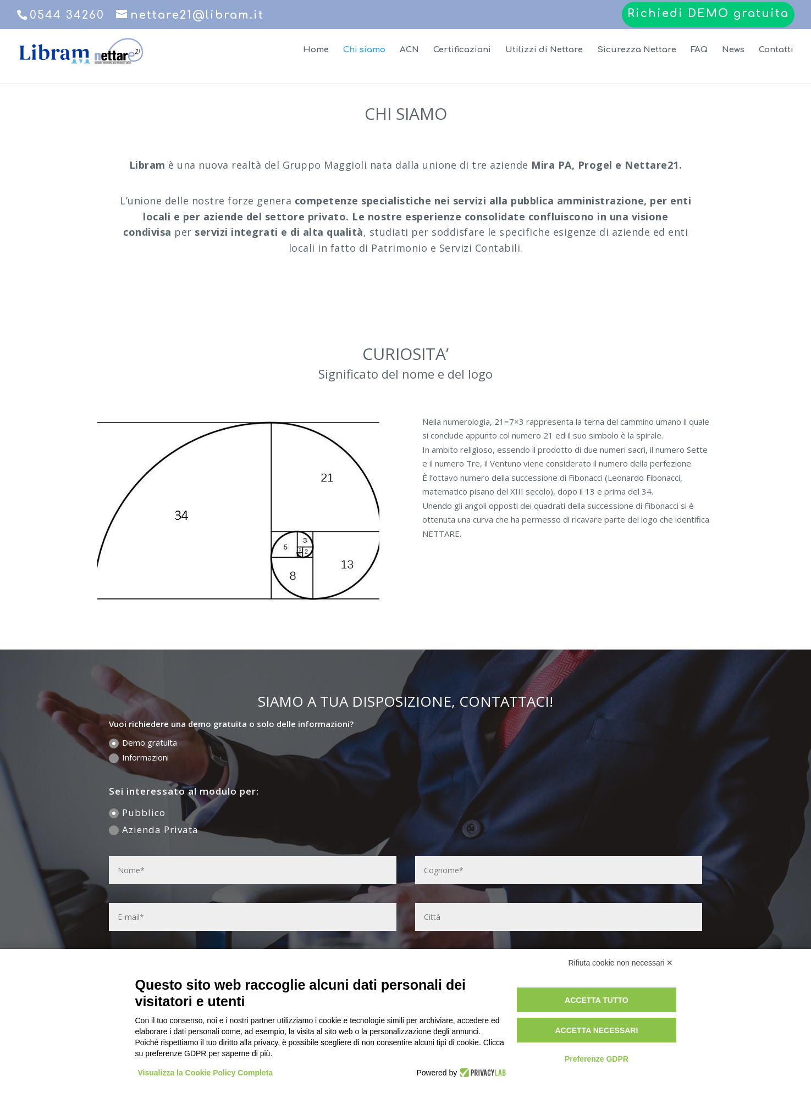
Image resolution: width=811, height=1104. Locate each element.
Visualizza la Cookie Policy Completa (205, 1072)
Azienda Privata (153, 829)
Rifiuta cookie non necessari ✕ (621, 962)
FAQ (699, 50)
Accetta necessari (596, 1030)
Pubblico (137, 812)
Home (316, 50)
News (733, 50)
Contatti (776, 50)
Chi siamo (364, 50)
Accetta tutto (596, 1000)
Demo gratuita (143, 742)
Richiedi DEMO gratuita (708, 14)
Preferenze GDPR (596, 1059)
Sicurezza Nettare (636, 50)
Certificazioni (462, 50)
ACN (409, 50)
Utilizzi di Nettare (544, 50)
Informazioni (139, 757)
